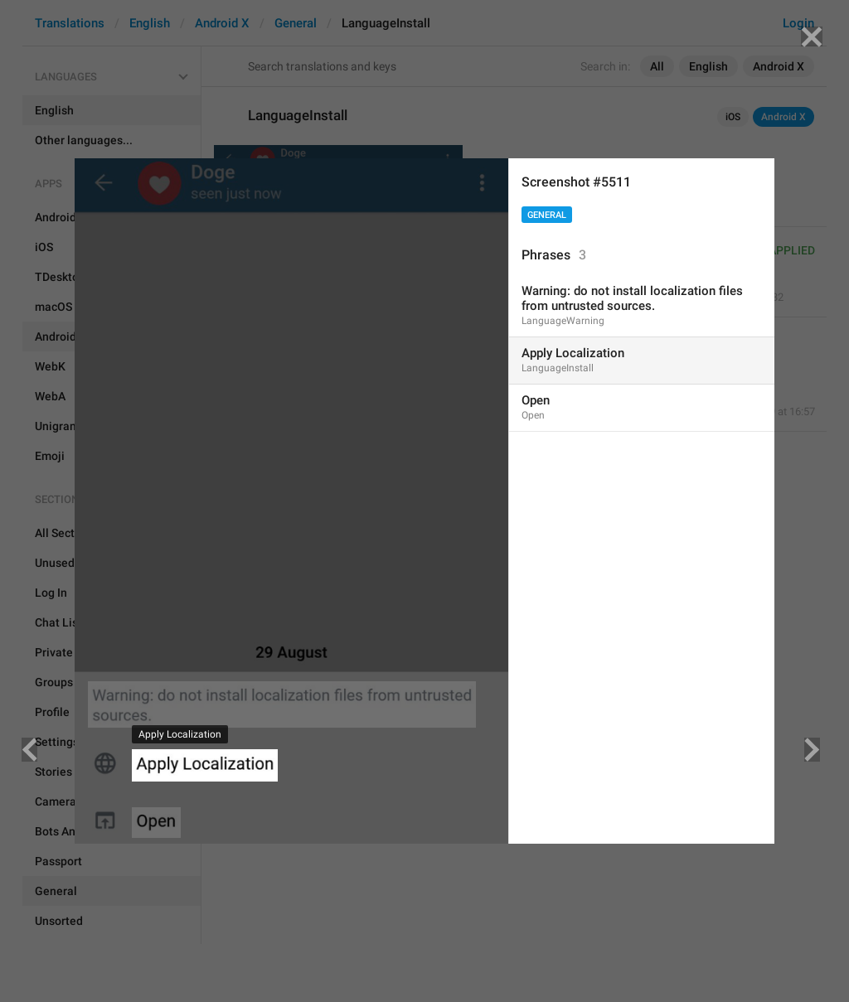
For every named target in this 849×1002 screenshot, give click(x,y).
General (546, 215)
